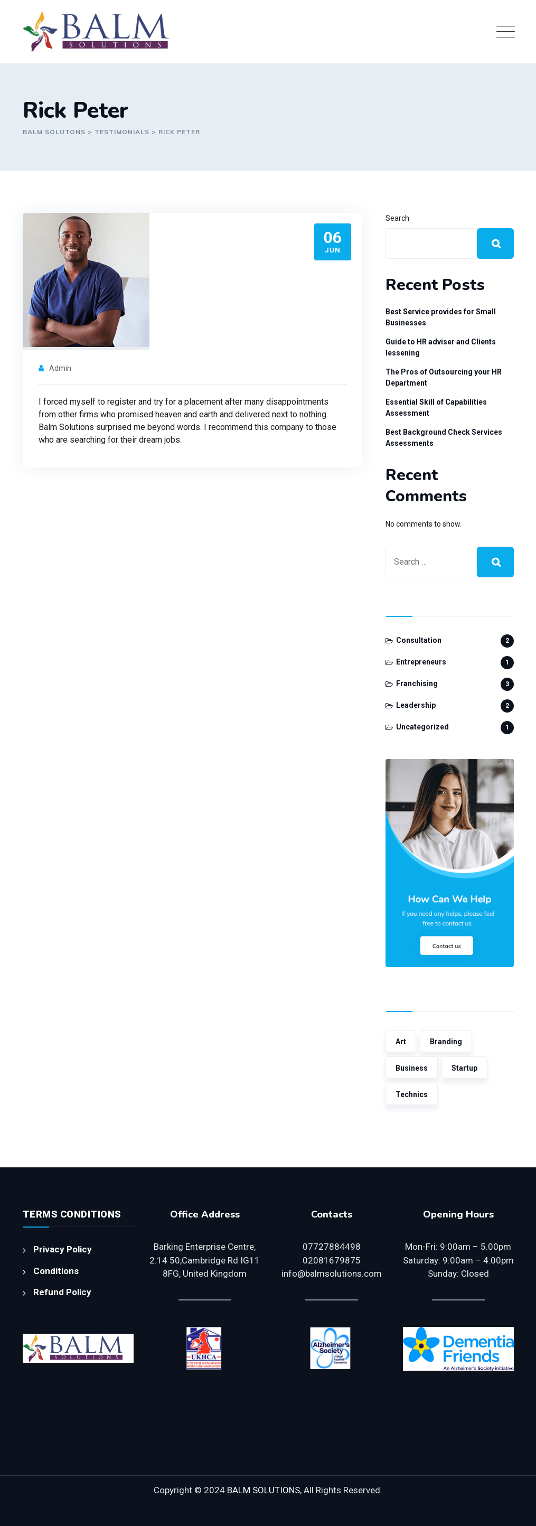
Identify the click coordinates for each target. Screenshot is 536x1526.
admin (60, 368)
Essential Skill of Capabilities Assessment (436, 407)
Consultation (418, 640)
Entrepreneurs (421, 662)
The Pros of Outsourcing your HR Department (443, 377)
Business (412, 1068)
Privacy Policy (62, 1249)
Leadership (416, 705)
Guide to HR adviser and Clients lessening (440, 347)
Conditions (56, 1271)
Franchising (417, 683)
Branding (446, 1041)
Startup (464, 1068)
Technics (412, 1094)
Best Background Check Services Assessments (443, 437)
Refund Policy (62, 1292)
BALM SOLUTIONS (263, 1490)
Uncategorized (422, 727)
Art (401, 1041)
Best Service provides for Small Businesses (440, 317)
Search (397, 218)
